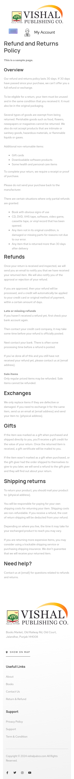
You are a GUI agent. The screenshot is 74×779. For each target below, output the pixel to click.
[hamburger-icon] (13, 31)
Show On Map (18, 652)
